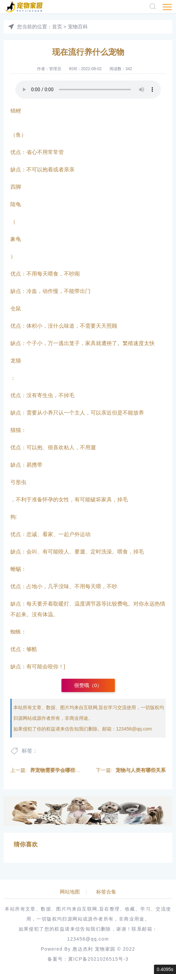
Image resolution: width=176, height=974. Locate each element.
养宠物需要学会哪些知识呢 (60, 770)
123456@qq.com (134, 729)
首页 (57, 26)
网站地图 (70, 891)
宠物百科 (78, 26)
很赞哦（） (88, 685)
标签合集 (106, 891)
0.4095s (165, 969)
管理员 (55, 68)
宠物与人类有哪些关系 (141, 770)
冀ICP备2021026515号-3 (98, 959)
